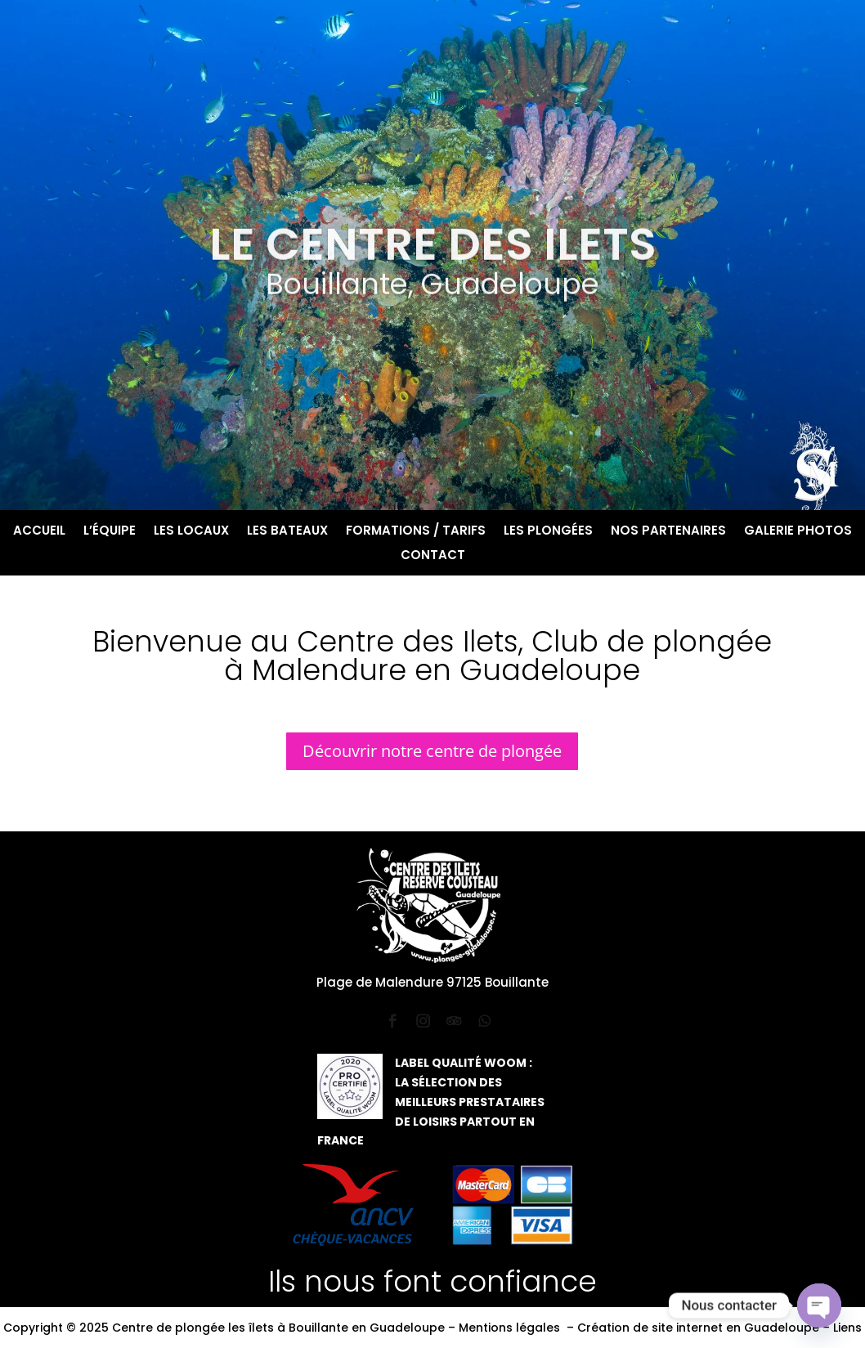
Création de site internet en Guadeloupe (698, 1327)
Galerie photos (798, 532)
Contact (433, 556)
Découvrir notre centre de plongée (432, 751)
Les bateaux (287, 532)
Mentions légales (509, 1327)
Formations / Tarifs (416, 532)
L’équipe (109, 532)
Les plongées (548, 532)
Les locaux (191, 532)
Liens (847, 1327)
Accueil (39, 532)
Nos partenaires (668, 532)
